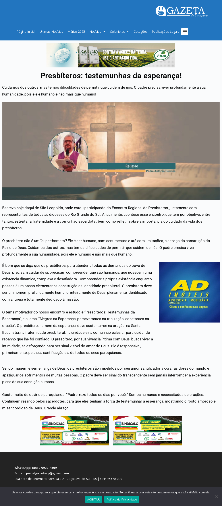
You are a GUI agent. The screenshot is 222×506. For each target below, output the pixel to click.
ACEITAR (93, 499)
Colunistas (119, 31)
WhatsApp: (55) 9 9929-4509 (35, 468)
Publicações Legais (165, 31)
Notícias (97, 31)
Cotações (140, 31)
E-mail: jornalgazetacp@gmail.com (41, 473)
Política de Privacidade (121, 499)
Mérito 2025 (76, 31)
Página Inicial (26, 31)
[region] (110, 55)
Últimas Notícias (51, 31)
